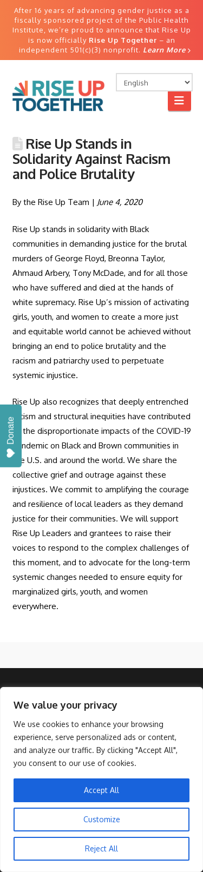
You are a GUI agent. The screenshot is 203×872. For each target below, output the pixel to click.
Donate (10, 437)
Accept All (101, 790)
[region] (101, 779)
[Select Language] (154, 82)
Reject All (101, 848)
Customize (101, 819)
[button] (179, 100)
